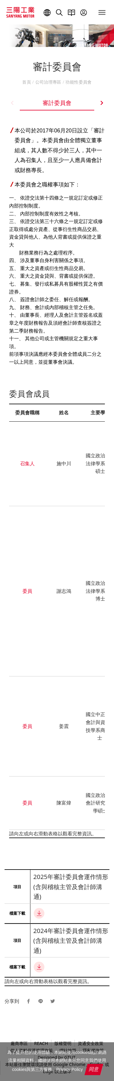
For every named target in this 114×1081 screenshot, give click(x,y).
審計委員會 (57, 103)
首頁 (27, 82)
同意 (94, 1069)
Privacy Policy (69, 1069)
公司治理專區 (48, 82)
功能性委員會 (78, 82)
